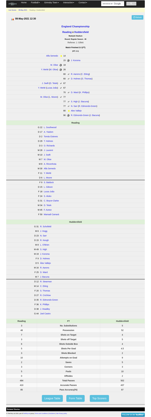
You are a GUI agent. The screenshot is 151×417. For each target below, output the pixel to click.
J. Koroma (75, 60)
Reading (67, 32)
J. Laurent (48, 150)
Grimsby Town (51, 2)
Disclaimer (52, 413)
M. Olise (54, 65)
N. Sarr (74, 106)
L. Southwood (50, 127)
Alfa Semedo (52, 56)
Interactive (68, 2)
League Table (52, 398)
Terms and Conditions (41, 413)
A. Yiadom (48, 132)
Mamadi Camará (51, 214)
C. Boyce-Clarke (51, 200)
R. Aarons (75, 74)
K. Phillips (84, 92)
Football (35, 2)
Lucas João (52, 88)
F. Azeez (48, 210)
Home (24, 2)
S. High (74, 101)
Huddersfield (81, 32)
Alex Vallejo (76, 110)
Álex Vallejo (45, 263)
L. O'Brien (44, 245)
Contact (83, 2)
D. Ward (74, 92)
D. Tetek (53, 83)
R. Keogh (44, 240)
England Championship (75, 26)
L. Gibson (48, 187)
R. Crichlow (45, 295)
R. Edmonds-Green (88, 106)
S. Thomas (87, 78)
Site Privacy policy (61, 413)
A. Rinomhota (50, 164)
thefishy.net (26, 413)
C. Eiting (85, 74)
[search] (112, 3)
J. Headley (45, 309)
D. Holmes (76, 78)
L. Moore (53, 97)
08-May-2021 (22, 10)
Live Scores (12, 10)
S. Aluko (47, 196)
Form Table (75, 398)
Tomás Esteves (51, 136)
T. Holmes (48, 141)
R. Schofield (45, 226)
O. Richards (49, 145)
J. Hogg (43, 231)
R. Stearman (46, 281)
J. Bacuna (83, 101)
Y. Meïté (45, 69)
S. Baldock (49, 182)
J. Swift (45, 83)
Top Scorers (99, 398)
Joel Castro (45, 313)
